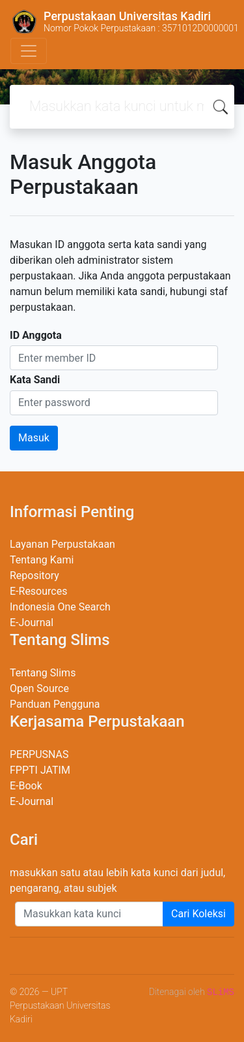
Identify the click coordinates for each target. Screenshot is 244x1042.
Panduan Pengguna (55, 704)
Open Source (39, 688)
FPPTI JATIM (40, 770)
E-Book (26, 786)
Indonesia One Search (60, 607)
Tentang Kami (42, 560)
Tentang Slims (42, 673)
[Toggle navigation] (28, 51)
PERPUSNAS (39, 754)
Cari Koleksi (198, 914)
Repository (34, 575)
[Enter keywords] (89, 914)
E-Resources (38, 591)
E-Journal (31, 622)
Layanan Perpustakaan (62, 544)
